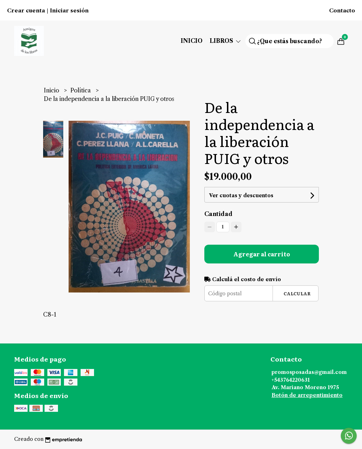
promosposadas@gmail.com (309, 372)
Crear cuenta (26, 10)
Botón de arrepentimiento (307, 395)
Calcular (297, 293)
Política (81, 90)
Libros (226, 40)
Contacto (342, 10)
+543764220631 (291, 380)
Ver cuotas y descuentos (241, 195)
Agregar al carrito (261, 254)
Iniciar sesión (69, 10)
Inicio (192, 40)
